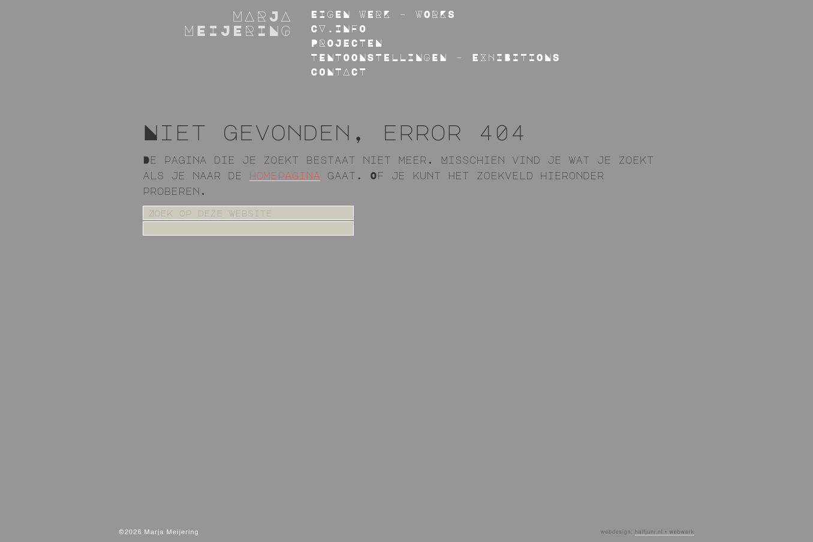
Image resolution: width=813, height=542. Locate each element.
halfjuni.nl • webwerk (664, 532)
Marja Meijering (238, 22)
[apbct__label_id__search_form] (248, 228)
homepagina (284, 175)
